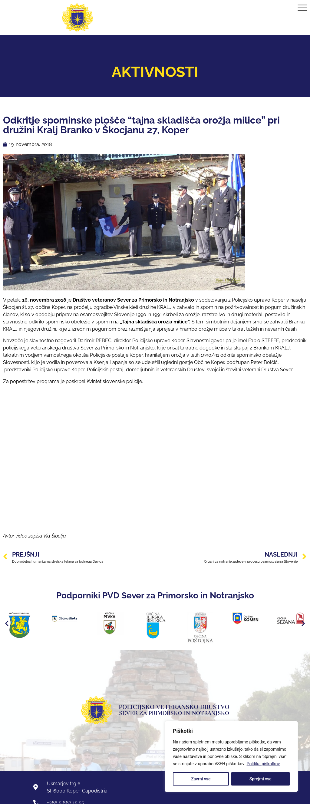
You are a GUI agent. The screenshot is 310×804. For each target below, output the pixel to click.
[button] (7, 623)
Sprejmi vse (260, 778)
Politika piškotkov (263, 763)
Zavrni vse (200, 778)
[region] (231, 756)
